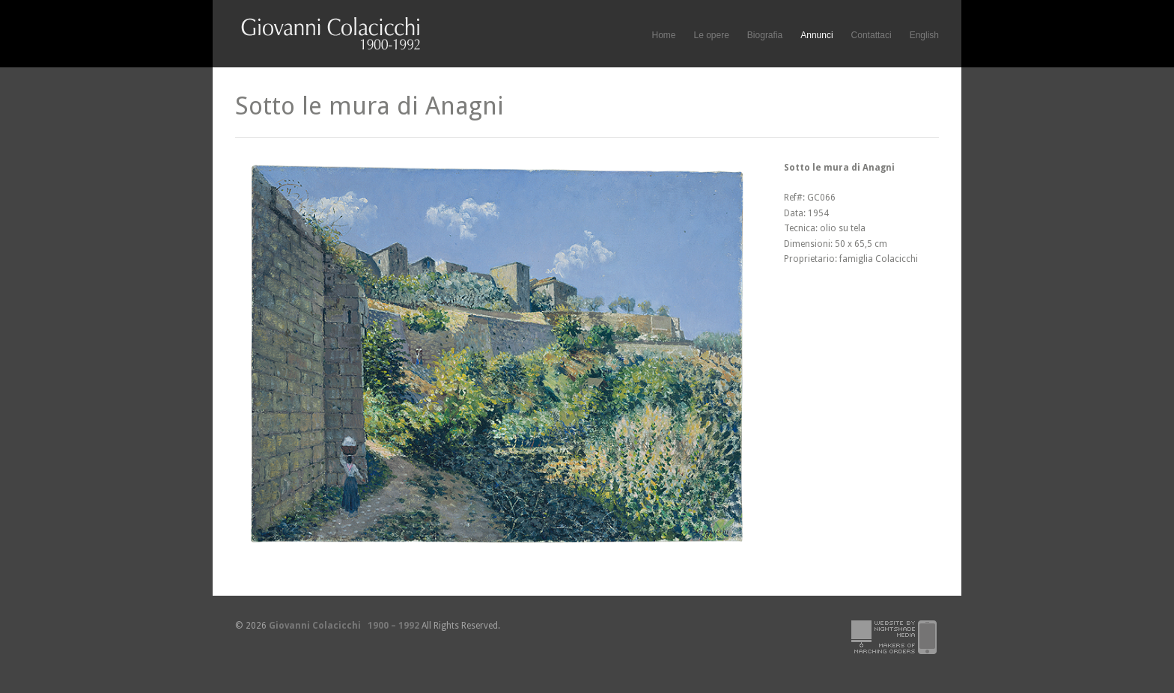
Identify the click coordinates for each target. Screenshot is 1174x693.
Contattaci (871, 35)
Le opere (711, 35)
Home (663, 35)
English (924, 35)
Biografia (764, 35)
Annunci (816, 35)
